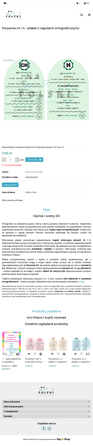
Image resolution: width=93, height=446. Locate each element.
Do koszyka (34, 159)
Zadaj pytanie (10, 185)
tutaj (80, 281)
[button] (86, 3)
